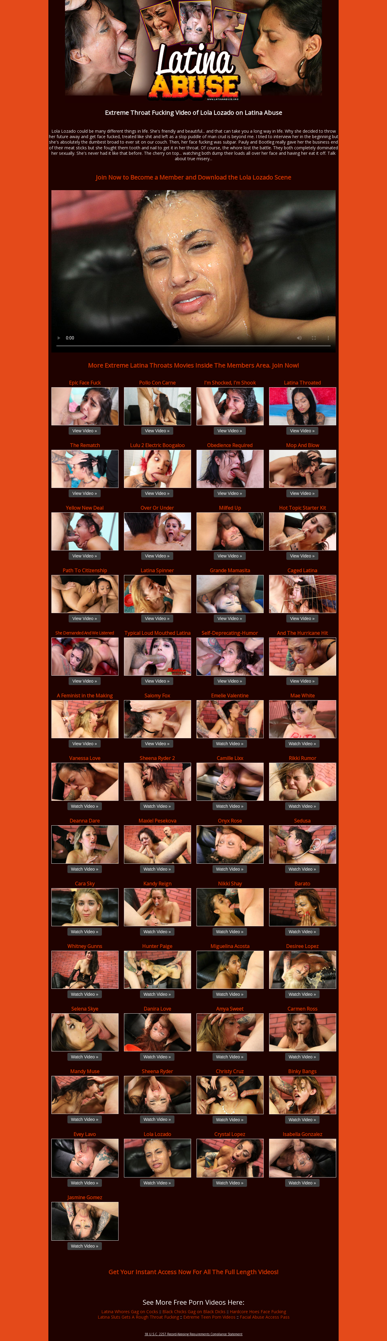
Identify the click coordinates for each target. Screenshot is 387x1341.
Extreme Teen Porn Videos (209, 1317)
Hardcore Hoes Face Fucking (258, 1311)
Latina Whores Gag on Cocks (129, 1311)
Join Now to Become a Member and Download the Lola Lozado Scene (193, 177)
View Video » (84, 430)
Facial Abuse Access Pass (265, 1317)
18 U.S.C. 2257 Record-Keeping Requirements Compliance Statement (193, 1334)
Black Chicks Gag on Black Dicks (194, 1311)
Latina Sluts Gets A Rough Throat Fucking (138, 1317)
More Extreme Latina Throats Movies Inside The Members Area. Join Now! (193, 365)
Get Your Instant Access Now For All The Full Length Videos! (193, 1272)
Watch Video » (229, 743)
